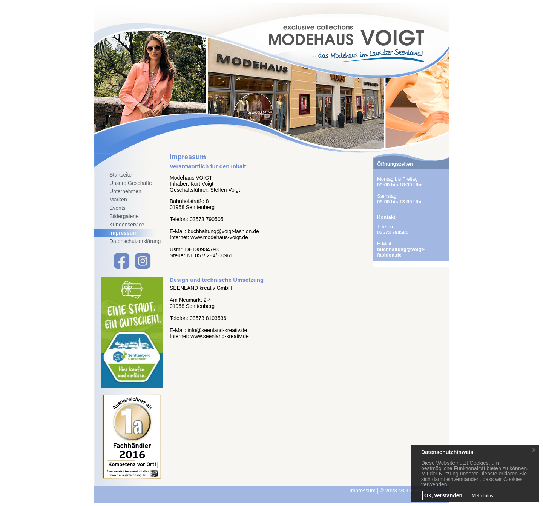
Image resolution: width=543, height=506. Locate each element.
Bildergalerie (124, 216)
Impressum (123, 233)
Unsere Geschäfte (130, 183)
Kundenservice (126, 224)
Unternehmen (125, 191)
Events (117, 208)
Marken (118, 200)
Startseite (120, 175)
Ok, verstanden (443, 495)
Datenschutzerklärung (135, 241)
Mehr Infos (482, 495)
